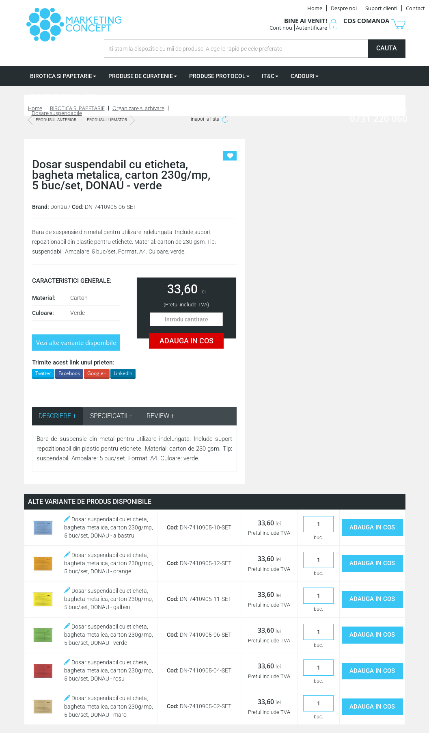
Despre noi (344, 8)
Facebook (69, 373)
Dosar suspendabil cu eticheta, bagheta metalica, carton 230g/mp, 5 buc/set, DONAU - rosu (108, 670)
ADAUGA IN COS (186, 340)
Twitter (43, 373)
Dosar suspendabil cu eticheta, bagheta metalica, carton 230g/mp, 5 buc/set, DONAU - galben (108, 599)
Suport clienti (381, 8)
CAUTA (386, 48)
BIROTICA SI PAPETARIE (63, 76)
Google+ (96, 373)
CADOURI (305, 76)
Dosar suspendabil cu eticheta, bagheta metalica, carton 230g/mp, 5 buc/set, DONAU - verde (108, 634)
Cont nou (280, 27)
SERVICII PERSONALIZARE (66, 96)
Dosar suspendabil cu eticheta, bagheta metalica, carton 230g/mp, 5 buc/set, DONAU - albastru (108, 527)
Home (314, 8)
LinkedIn (123, 373)
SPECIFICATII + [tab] (111, 416)
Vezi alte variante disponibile (76, 342)
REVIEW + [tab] (161, 416)
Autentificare (311, 27)
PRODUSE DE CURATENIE (142, 76)
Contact (415, 8)
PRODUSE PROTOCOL (219, 76)
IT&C (270, 76)
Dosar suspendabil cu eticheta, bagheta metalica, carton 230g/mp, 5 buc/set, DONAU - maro (108, 706)
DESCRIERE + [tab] (57, 416)
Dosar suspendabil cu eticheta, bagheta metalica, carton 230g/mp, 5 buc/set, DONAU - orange (108, 563)
